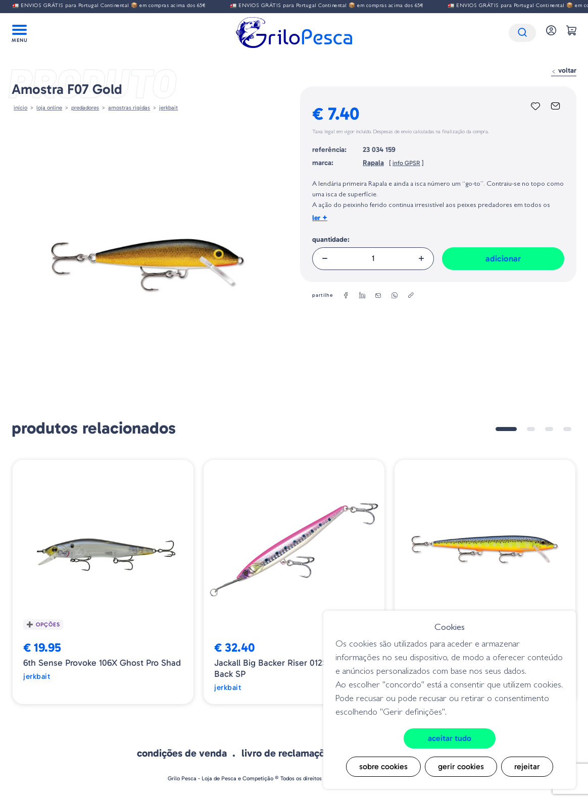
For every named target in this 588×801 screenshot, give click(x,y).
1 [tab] (506, 429)
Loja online (49, 107)
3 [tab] (549, 429)
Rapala (373, 162)
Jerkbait (168, 107)
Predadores (85, 107)
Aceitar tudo (449, 738)
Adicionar (503, 258)
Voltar (563, 70)
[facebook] (346, 295)
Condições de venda (182, 753)
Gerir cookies (461, 766)
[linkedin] (362, 295)
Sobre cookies (383, 766)
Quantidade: (331, 239)
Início (20, 107)
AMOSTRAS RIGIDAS (129, 107)
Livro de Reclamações (288, 753)
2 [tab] (531, 429)
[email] (378, 295)
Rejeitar (527, 766)
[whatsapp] (394, 295)
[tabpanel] (103, 582)
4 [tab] (567, 429)
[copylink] (410, 295)
